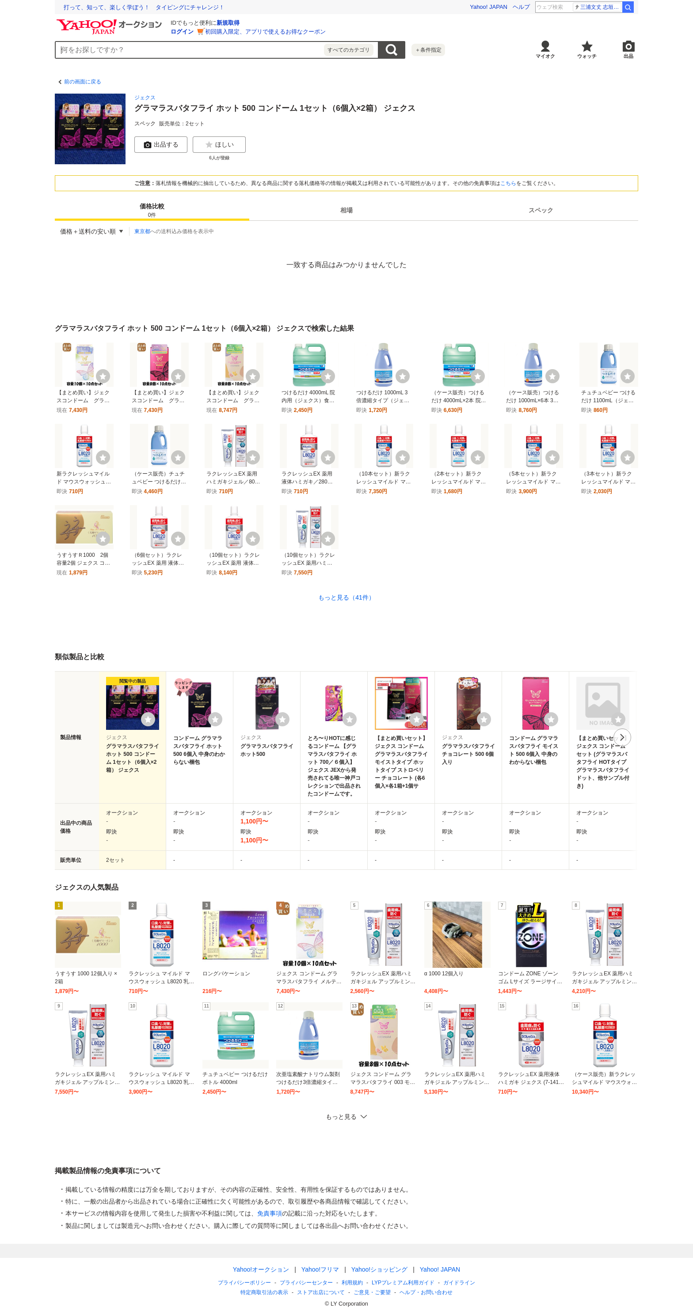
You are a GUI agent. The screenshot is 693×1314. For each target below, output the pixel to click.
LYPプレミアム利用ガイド (403, 1283)
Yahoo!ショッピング (379, 1269)
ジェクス (145, 97)
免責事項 (269, 1213)
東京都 (142, 231)
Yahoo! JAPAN (488, 7)
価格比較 (152, 211)
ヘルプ (521, 7)
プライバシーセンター (306, 1283)
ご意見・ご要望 (372, 1292)
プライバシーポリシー (244, 1283)
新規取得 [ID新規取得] (228, 22)
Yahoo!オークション (261, 1269)
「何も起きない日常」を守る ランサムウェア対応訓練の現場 (144, 7)
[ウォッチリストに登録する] (148, 719)
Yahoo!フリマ (320, 1269)
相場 (346, 210)
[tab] (152, 210)
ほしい (219, 144)
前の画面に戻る (82, 82)
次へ (622, 737)
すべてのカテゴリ (348, 50)
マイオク (545, 56)
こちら (508, 183)
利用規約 (352, 1283)
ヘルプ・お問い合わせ (426, 1292)
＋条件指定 (428, 50)
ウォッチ (587, 56)
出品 (628, 56)
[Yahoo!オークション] (110, 21)
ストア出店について (321, 1292)
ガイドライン (459, 1283)
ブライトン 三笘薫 (597, 7)
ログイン (182, 31)
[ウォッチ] (103, 376)
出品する (161, 144)
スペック (541, 210)
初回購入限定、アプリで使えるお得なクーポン (265, 31)
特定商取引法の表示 (264, 1292)
